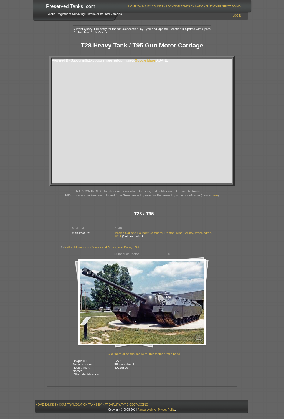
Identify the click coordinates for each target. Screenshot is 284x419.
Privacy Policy (166, 409)
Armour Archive (147, 409)
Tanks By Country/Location (159, 6)
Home (132, 6)
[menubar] (184, 6)
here (215, 195)
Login (236, 15)
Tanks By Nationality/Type (201, 6)
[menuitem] (132, 6)
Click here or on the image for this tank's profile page (144, 353)
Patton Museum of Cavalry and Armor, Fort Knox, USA (101, 247)
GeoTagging (231, 6)
